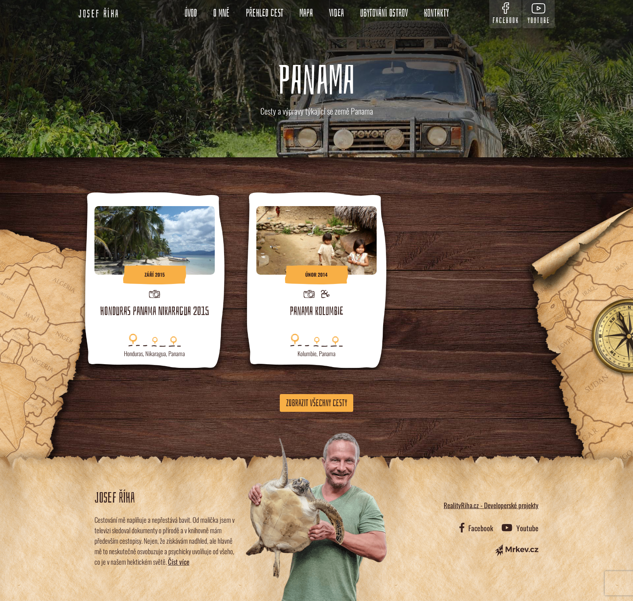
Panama (176, 353)
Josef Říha (98, 14)
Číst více (178, 562)
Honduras (133, 353)
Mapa (306, 13)
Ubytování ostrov (384, 13)
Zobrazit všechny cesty (316, 403)
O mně (221, 13)
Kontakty (436, 13)
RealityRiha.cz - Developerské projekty (491, 505)
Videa (336, 13)
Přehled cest (264, 13)
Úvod (190, 13)
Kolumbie (307, 353)
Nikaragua (155, 353)
